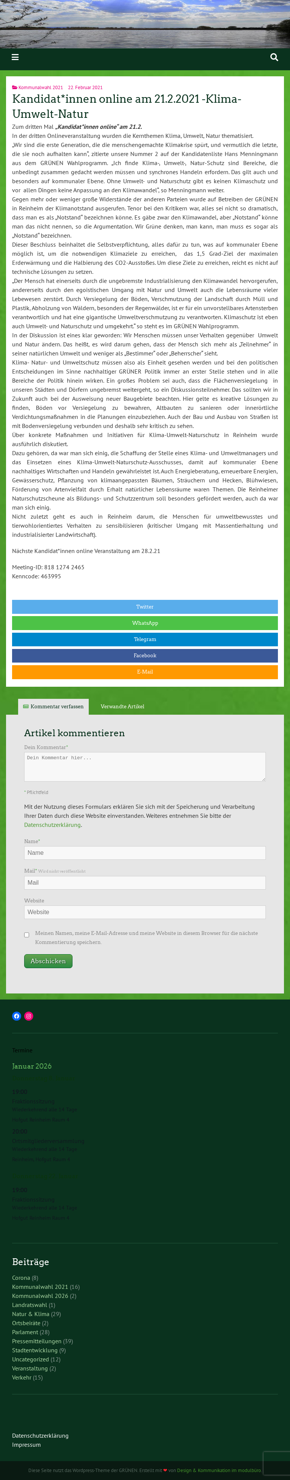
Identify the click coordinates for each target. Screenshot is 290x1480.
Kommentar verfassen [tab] (57, 706)
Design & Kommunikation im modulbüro (219, 1470)
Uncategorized (30, 1359)
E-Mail (145, 672)
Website (34, 901)
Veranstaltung (30, 1368)
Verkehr (21, 1377)
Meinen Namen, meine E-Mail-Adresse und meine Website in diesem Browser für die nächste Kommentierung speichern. (146, 937)
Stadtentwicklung (35, 1350)
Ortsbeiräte (26, 1323)
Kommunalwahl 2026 (40, 1295)
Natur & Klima (30, 1314)
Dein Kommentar (46, 747)
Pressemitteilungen (37, 1341)
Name (32, 841)
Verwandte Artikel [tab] (122, 706)
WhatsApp (145, 623)
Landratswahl (29, 1305)
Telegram (145, 639)
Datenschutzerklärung (52, 824)
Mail (55, 871)
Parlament (25, 1332)
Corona (21, 1277)
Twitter (145, 607)
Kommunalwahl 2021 (41, 87)
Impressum (26, 1444)
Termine (22, 1050)
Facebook (145, 655)
